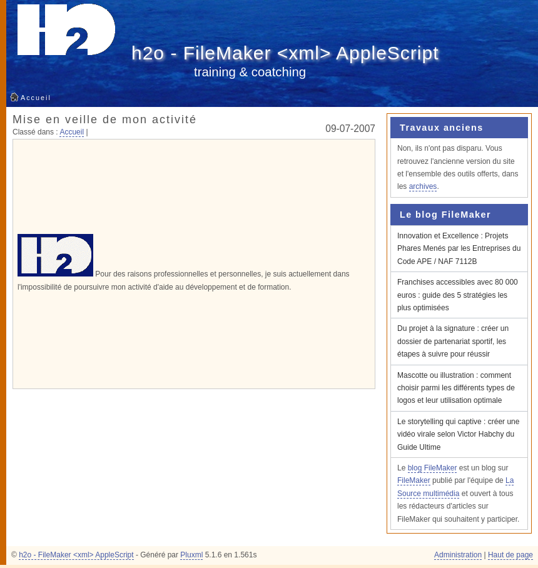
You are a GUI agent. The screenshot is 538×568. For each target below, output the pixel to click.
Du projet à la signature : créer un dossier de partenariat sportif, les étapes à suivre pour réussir (453, 341)
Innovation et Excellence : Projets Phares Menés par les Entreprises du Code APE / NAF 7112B (458, 248)
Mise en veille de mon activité (105, 119)
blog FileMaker (432, 468)
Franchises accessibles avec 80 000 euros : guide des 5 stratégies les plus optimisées (457, 295)
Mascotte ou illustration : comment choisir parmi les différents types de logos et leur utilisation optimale (456, 388)
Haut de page (510, 554)
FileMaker (413, 480)
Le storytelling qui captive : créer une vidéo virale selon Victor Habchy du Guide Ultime (458, 434)
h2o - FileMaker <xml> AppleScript (285, 53)
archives (423, 186)
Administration (458, 554)
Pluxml (191, 554)
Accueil (36, 97)
